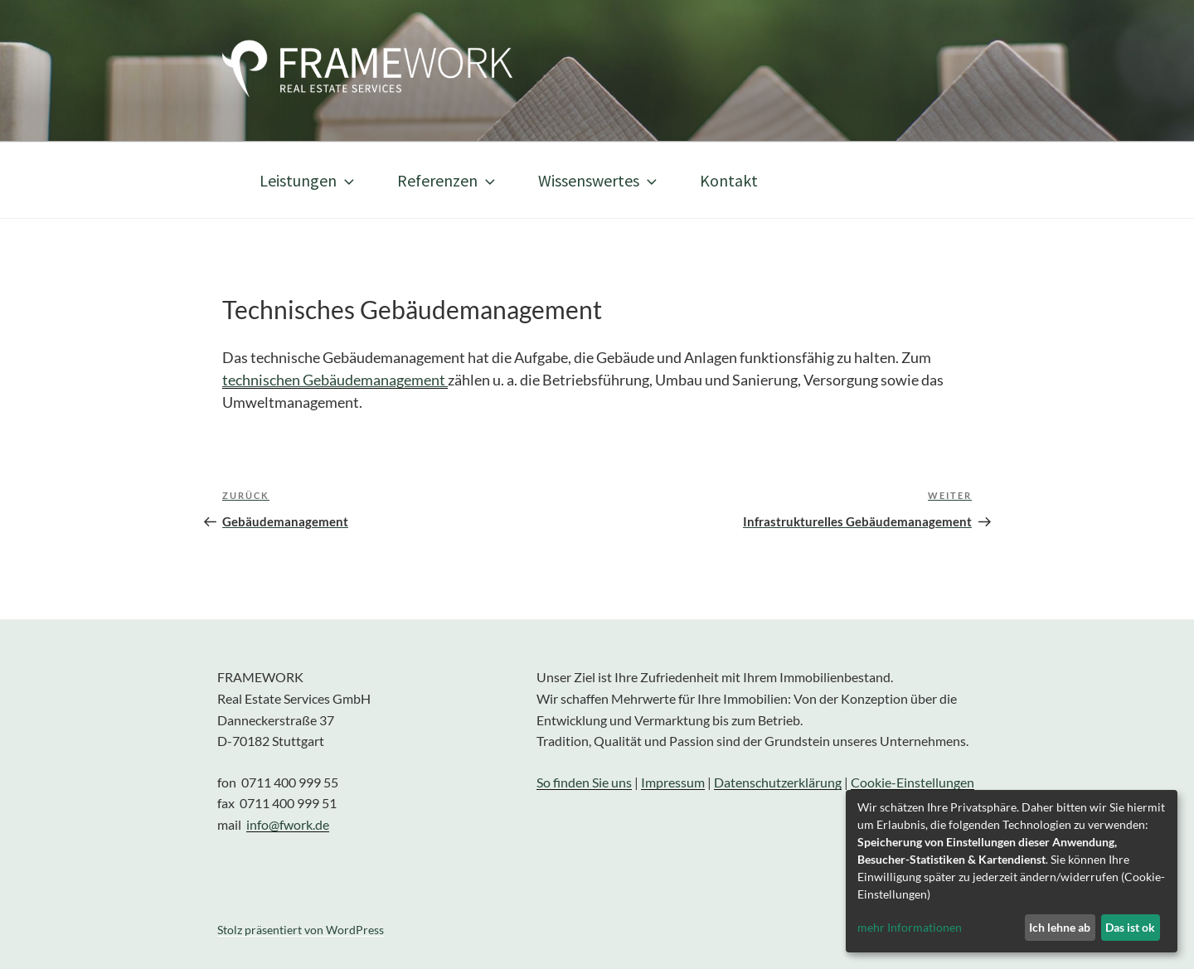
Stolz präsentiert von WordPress (300, 930)
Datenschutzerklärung (778, 782)
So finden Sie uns (584, 782)
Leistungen (308, 180)
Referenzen (447, 180)
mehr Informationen (909, 927)
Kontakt (729, 180)
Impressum (673, 782)
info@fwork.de (287, 824)
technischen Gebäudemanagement (335, 380)
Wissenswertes (599, 180)
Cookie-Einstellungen (912, 782)
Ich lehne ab (1059, 927)
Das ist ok (1130, 927)
